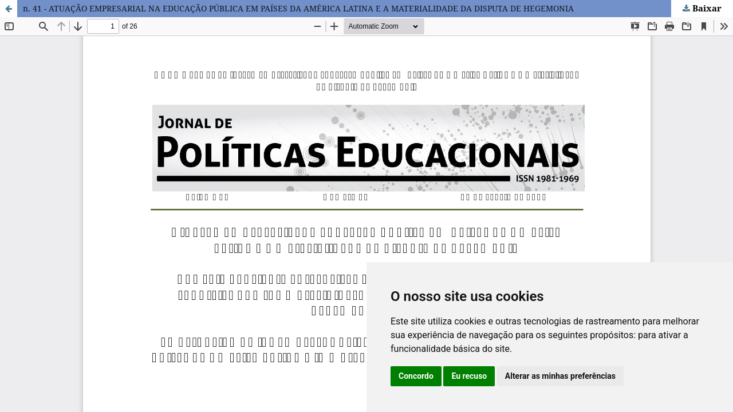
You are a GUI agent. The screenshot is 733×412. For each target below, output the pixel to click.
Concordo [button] (416, 376)
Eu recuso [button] (469, 376)
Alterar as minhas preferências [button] (560, 376)
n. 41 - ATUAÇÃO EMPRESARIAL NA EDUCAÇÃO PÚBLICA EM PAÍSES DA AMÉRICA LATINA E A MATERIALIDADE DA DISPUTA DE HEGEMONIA (298, 8)
